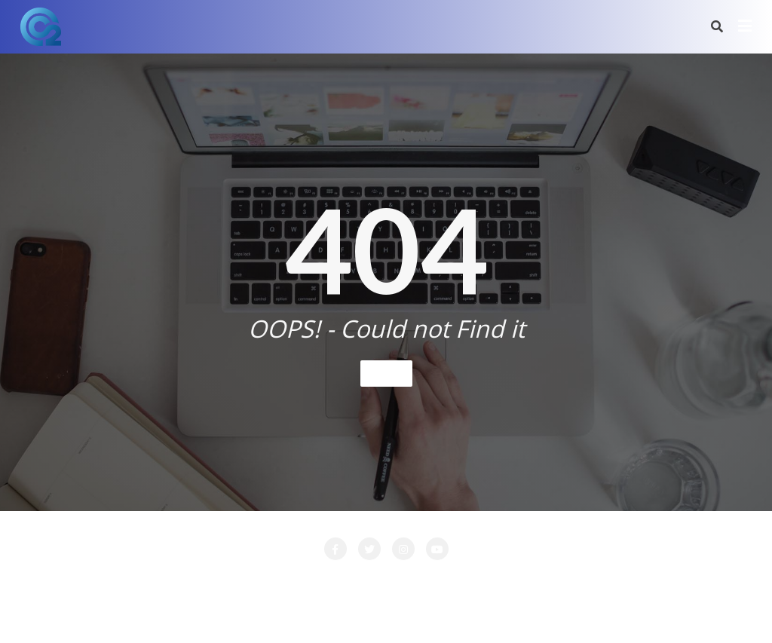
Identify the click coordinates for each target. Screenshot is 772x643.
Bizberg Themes (608, 611)
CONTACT (220, 581)
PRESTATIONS (655, 581)
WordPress (463, 611)
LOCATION (379, 581)
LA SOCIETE (298, 581)
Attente (152, 581)
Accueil (93, 581)
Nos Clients (567, 581)
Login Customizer (472, 581)
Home (386, 373)
